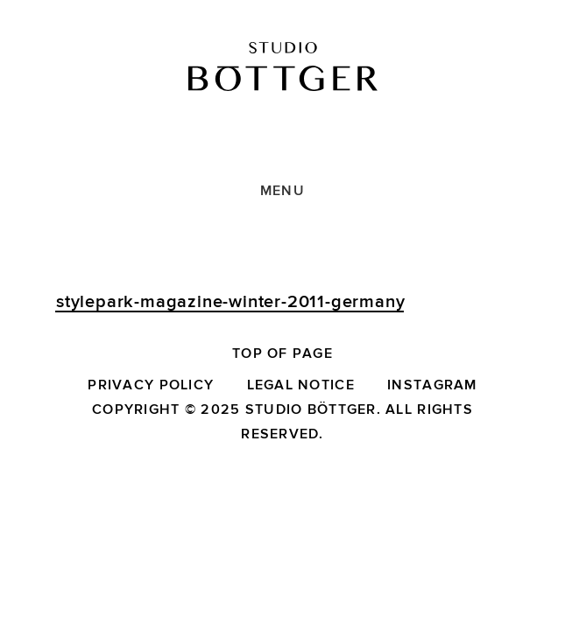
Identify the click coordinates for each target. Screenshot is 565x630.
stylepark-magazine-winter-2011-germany (230, 301)
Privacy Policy (151, 385)
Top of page (282, 353)
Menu (282, 191)
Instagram (432, 385)
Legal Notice (301, 385)
